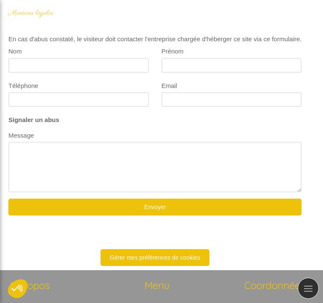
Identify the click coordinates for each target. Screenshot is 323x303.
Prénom (173, 51)
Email (169, 85)
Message (21, 135)
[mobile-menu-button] (308, 288)
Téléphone (23, 85)
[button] (18, 289)
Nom (15, 51)
